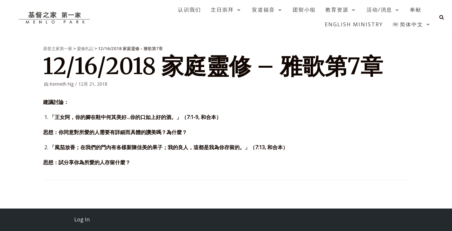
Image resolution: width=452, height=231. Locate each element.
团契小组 (304, 9)
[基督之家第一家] (55, 17)
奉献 (415, 9)
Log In (82, 219)
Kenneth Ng (62, 84)
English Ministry (354, 24)
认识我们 (189, 9)
